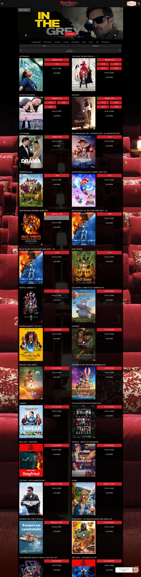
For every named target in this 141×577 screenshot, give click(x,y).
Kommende (47, 42)
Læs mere (56, 73)
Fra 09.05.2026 (109, 291)
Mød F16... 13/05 (56, 484)
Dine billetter (75, 42)
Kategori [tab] (95, 46)
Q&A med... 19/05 (56, 522)
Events (91, 42)
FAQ (97, 42)
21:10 (109, 252)
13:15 (57, 64)
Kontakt (65, 42)
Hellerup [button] (70, 2)
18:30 (103, 68)
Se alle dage (56, 68)
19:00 (109, 214)
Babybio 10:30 (53, 98)
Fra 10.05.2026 (56, 368)
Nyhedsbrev (105, 42)
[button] (26, 35)
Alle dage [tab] (70, 50)
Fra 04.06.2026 (56, 561)
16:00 (116, 64)
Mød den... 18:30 (53, 214)
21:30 (57, 291)
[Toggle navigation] (2, 4)
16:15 (109, 175)
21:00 (116, 107)
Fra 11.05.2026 (109, 407)
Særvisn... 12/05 (109, 484)
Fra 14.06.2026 (109, 561)
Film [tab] (44, 46)
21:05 (116, 68)
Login (84, 42)
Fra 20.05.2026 (109, 522)
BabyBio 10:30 (105, 60)
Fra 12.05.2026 (109, 330)
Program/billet (36, 42)
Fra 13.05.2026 (109, 445)
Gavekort (57, 42)
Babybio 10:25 (53, 60)
